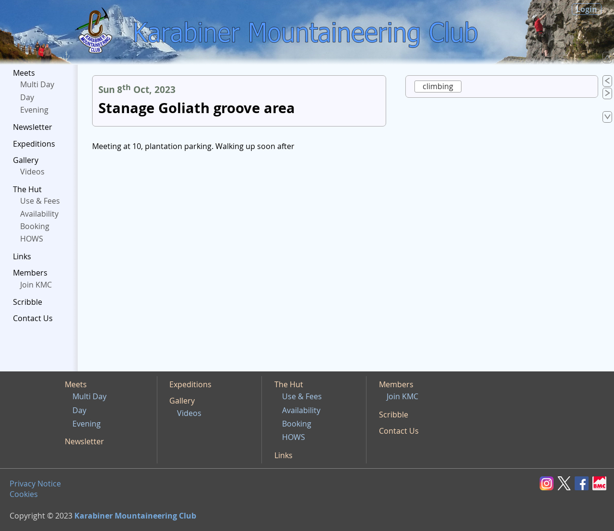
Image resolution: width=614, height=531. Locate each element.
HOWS (31, 238)
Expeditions (34, 144)
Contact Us (33, 318)
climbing (438, 86)
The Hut (27, 189)
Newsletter (32, 127)
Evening (34, 109)
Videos (32, 171)
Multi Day (37, 84)
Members (30, 272)
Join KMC (36, 284)
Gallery (25, 160)
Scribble (27, 302)
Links (22, 256)
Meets (24, 73)
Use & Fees (40, 201)
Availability (39, 213)
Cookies (24, 494)
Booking (34, 226)
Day (27, 97)
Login (586, 9)
